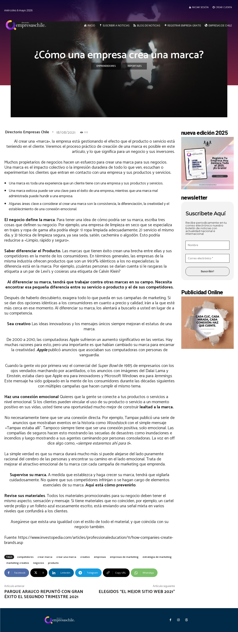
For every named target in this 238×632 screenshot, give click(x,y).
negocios (38, 562)
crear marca (45, 556)
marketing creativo (17, 562)
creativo (85, 556)
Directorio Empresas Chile (27, 132)
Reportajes (134, 66)
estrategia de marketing (157, 556)
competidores (25, 556)
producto (53, 562)
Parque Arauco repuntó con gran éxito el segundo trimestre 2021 (43, 594)
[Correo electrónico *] (207, 258)
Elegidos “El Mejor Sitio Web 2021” (137, 591)
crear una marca (66, 556)
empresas (100, 556)
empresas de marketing (124, 556)
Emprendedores (106, 66)
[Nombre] (207, 245)
